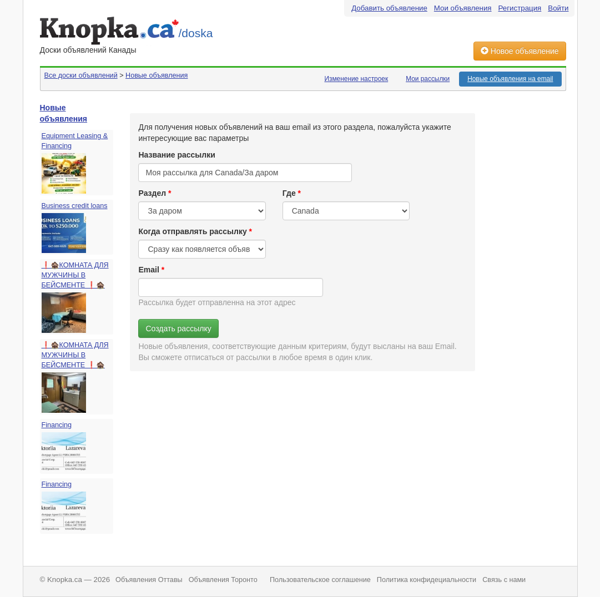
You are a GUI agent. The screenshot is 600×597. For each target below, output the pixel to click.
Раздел (152, 193)
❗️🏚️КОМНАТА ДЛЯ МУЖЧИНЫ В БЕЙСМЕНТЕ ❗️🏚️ (75, 275)
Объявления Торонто (223, 580)
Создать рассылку (178, 328)
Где (289, 193)
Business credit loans (75, 206)
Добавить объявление (389, 8)
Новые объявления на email (510, 79)
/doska (196, 33)
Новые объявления (156, 75)
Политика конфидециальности (426, 580)
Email (148, 269)
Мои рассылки (428, 79)
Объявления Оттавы (149, 580)
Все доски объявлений (81, 75)
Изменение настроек (356, 79)
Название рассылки (176, 154)
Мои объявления (463, 8)
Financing (57, 425)
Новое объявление (520, 51)
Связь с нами (504, 580)
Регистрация (520, 8)
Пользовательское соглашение (320, 580)
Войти (558, 8)
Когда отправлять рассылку (192, 231)
